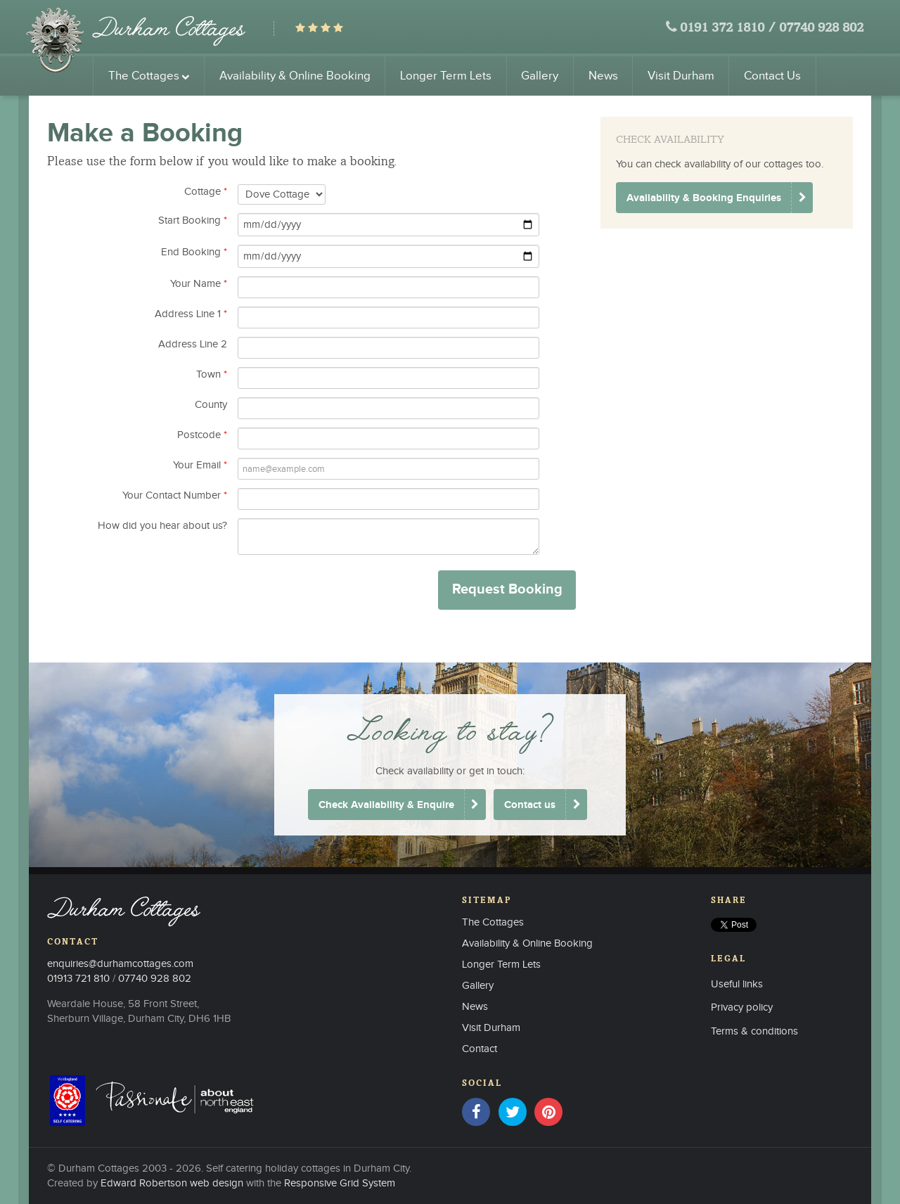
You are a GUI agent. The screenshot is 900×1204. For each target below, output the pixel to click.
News (603, 76)
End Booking (194, 252)
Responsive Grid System (339, 1183)
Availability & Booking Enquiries (703, 198)
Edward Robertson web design (172, 1183)
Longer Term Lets (445, 76)
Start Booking (192, 220)
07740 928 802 (821, 28)
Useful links (737, 984)
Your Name (198, 284)
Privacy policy (742, 1007)
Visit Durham (681, 76)
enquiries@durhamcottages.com (120, 964)
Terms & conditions (754, 1031)
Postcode (202, 435)
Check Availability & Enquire (386, 805)
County (211, 405)
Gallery (539, 76)
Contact (479, 1049)
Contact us (529, 805)
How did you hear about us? (162, 526)
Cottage (205, 192)
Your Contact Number (174, 495)
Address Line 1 (191, 314)
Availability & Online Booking (295, 76)
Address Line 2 (192, 344)
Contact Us (772, 76)
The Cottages (149, 76)
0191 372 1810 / (728, 28)
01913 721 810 (78, 979)
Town (211, 374)
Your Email (200, 465)
